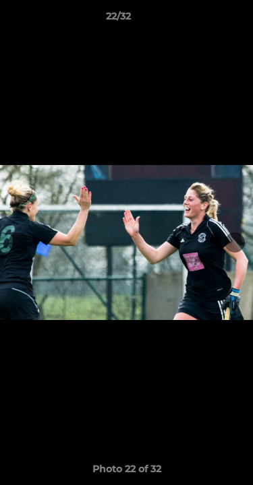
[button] (204, 19)
